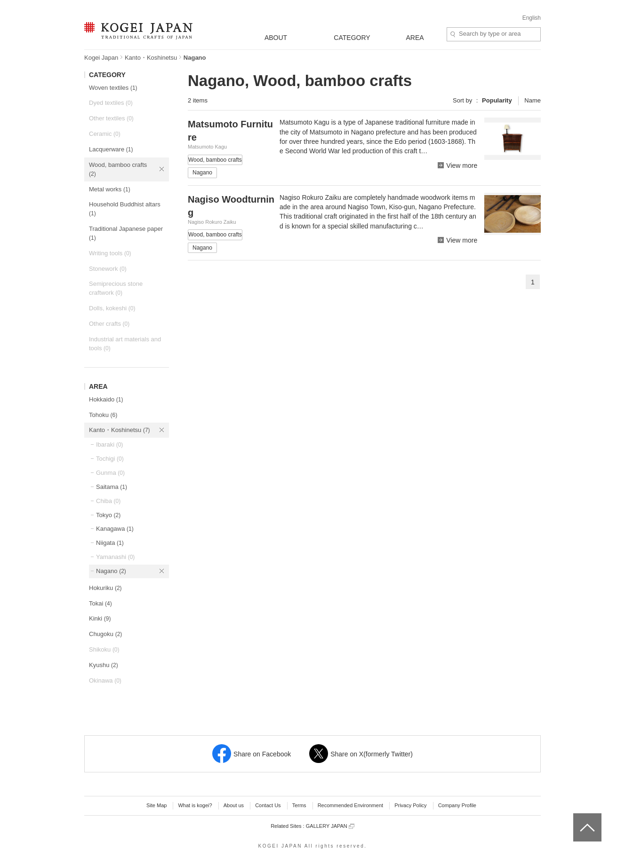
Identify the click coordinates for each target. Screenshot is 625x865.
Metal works (109, 189)
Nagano (111, 570)
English (531, 18)
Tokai (100, 603)
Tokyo (108, 515)
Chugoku (105, 633)
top (576, 816)
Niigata (110, 542)
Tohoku (103, 414)
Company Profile (457, 805)
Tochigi (110, 458)
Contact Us (267, 805)
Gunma (110, 472)
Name (532, 100)
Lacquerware (111, 149)
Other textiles (111, 118)
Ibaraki (109, 444)
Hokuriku (105, 587)
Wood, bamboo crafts (118, 169)
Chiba (108, 500)
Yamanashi (115, 556)
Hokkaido (106, 399)
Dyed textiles (111, 102)
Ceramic (104, 133)
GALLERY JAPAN (330, 826)
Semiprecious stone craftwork (116, 288)
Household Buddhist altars (124, 209)
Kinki (100, 618)
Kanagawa (115, 528)
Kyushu (103, 664)
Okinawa (105, 680)
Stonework (108, 268)
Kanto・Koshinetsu (151, 57)
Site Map (156, 805)
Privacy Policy (410, 805)
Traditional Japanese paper (126, 233)
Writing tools (110, 253)
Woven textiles (113, 87)
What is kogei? (195, 805)
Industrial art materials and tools (125, 344)
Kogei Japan (101, 57)
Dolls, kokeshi (112, 308)
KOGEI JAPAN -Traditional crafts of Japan (138, 31)
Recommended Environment (350, 805)
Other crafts (109, 323)
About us (234, 805)
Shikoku (104, 649)
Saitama (111, 486)
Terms (299, 805)
